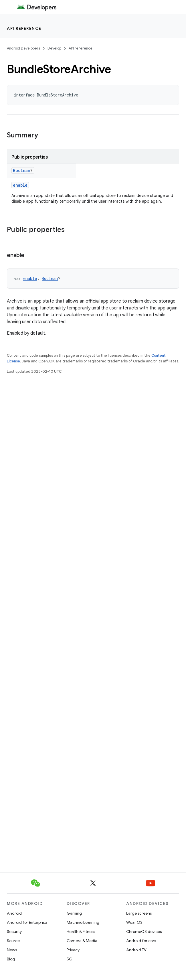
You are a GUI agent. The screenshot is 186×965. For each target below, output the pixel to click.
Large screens (139, 913)
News (12, 949)
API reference (24, 28)
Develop (54, 48)
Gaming (74, 913)
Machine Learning (83, 922)
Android (14, 913)
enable (20, 185)
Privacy (73, 949)
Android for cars (141, 940)
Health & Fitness (81, 931)
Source (13, 940)
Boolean (21, 170)
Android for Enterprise (27, 922)
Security (14, 931)
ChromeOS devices (144, 931)
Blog (11, 959)
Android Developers (23, 48)
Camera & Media (82, 940)
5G (69, 959)
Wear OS (134, 922)
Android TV (136, 949)
